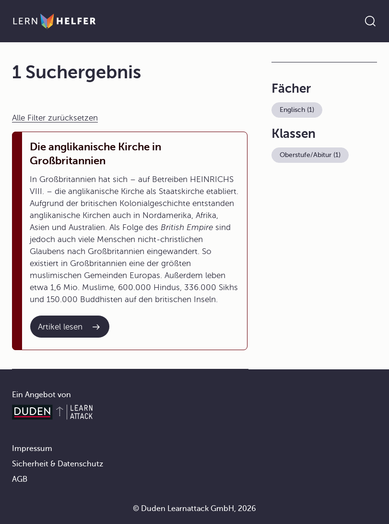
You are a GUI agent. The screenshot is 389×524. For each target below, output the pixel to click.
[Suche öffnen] (370, 21)
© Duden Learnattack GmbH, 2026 (194, 508)
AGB (19, 479)
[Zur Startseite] (54, 21)
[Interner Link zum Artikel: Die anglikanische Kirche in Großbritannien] (70, 326)
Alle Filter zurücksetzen (55, 117)
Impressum (32, 448)
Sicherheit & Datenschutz (57, 464)
